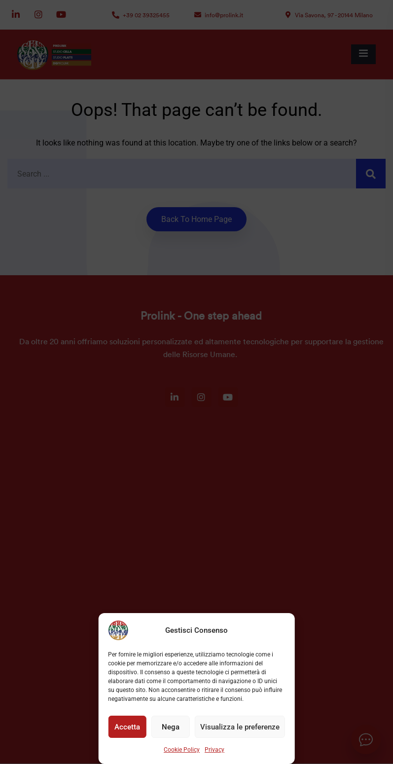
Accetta (127, 727)
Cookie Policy (182, 749)
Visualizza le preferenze (240, 727)
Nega (170, 727)
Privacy (214, 749)
